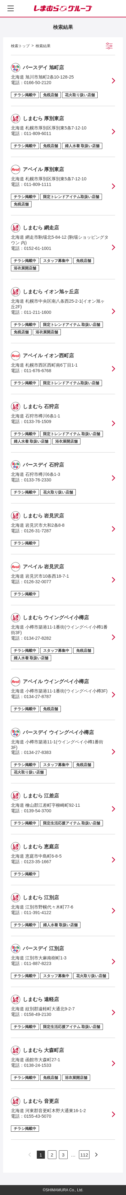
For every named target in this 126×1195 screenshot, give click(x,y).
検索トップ (20, 46)
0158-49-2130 (37, 1014)
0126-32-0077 (37, 581)
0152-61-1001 (37, 248)
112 (84, 1154)
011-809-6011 (37, 133)
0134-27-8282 (37, 638)
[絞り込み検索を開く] (109, 46)
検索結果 (43, 46)
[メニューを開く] (10, 8)
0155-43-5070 (37, 1116)
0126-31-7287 (37, 530)
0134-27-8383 (37, 752)
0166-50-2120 (37, 82)
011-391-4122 (37, 912)
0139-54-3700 (37, 810)
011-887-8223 (37, 963)
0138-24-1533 (37, 1065)
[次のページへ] (96, 1154)
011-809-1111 (37, 184)
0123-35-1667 (37, 861)
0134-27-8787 (37, 696)
